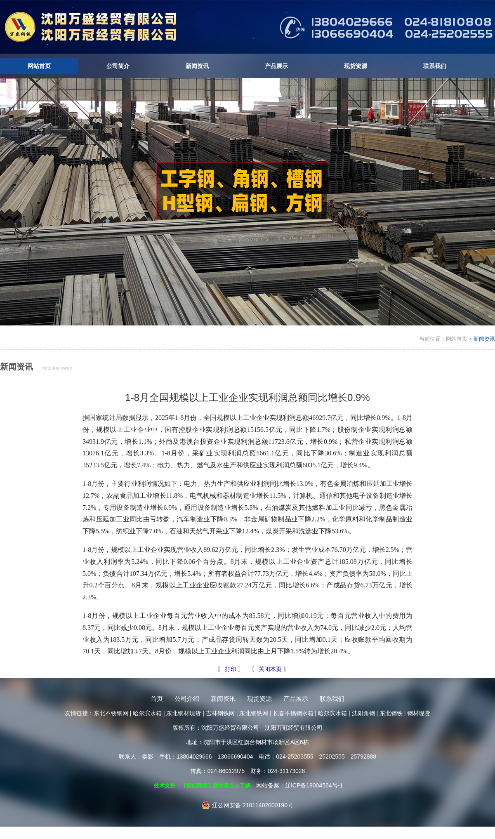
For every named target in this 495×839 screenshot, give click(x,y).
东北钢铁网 (253, 713)
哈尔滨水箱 (147, 713)
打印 (229, 669)
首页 (157, 698)
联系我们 (434, 66)
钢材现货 (418, 713)
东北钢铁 (391, 713)
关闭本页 (270, 669)
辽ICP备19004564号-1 (314, 785)
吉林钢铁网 (220, 713)
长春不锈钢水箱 (293, 713)
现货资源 (355, 66)
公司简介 (118, 66)
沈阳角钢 (363, 713)
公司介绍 (186, 698)
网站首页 (39, 66)
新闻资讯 (197, 66)
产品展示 (276, 66)
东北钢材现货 (183, 713)
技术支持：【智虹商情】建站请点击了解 (202, 785)
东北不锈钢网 (111, 713)
